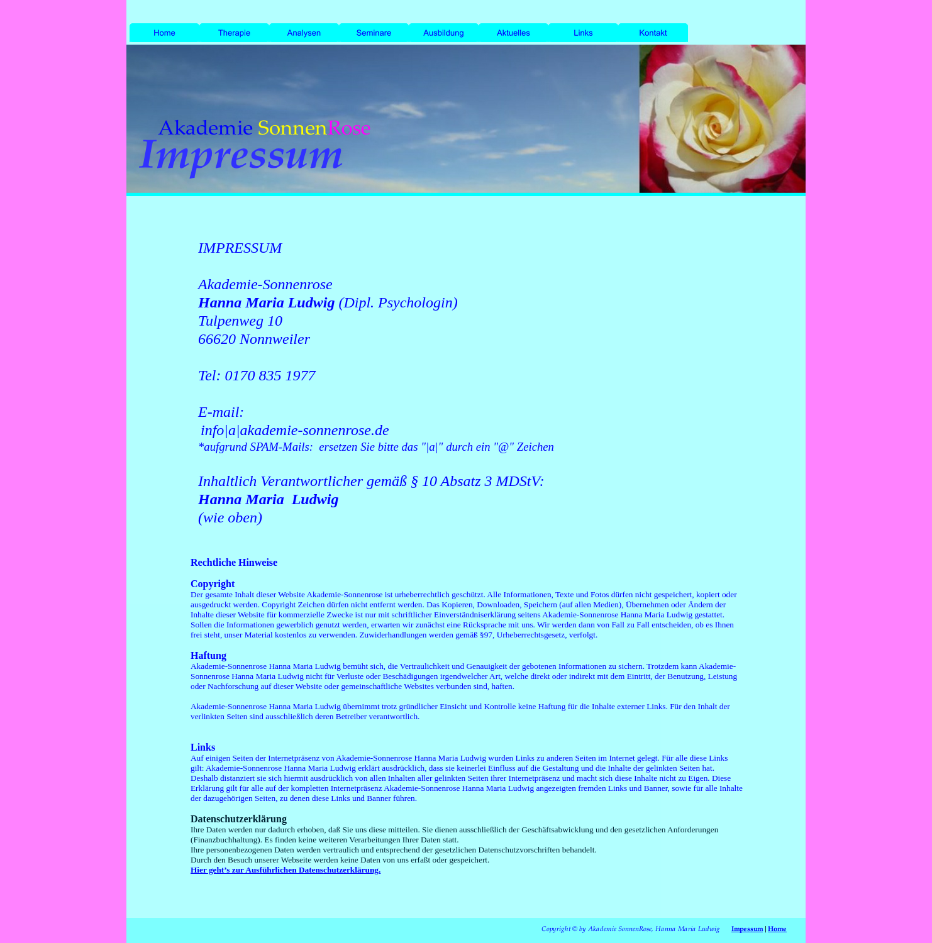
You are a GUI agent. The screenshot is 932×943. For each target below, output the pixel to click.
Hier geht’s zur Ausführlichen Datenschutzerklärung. (285, 869)
